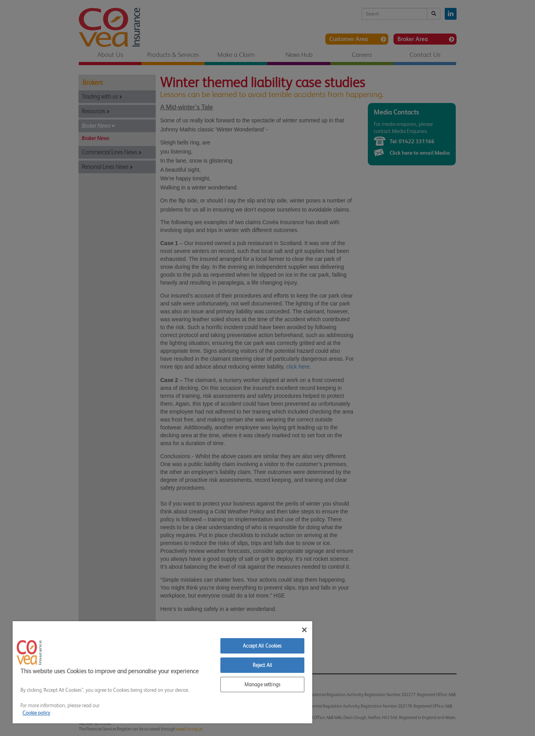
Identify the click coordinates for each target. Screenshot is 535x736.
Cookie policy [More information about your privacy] (36, 713)
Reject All (262, 665)
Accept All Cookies (262, 646)
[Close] (304, 629)
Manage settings (262, 684)
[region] (162, 672)
